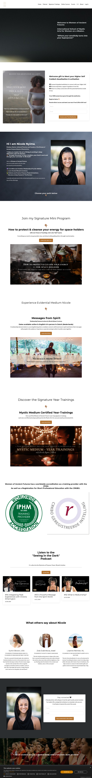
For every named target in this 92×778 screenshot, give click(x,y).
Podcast (45, 4)
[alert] (46, 772)
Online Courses (65, 4)
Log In (86, 4)
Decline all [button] (81, 772)
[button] (31, 776)
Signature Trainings (54, 4)
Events (73, 4)
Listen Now (46, 572)
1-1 (77, 4)
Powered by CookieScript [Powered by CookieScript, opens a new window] (85, 777)
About (81, 4)
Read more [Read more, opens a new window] (12, 771)
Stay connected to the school (64, 718)
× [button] (90, 767)
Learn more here (46, 333)
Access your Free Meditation (68, 117)
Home (39, 4)
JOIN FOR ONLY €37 (46, 240)
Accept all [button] (66, 772)
